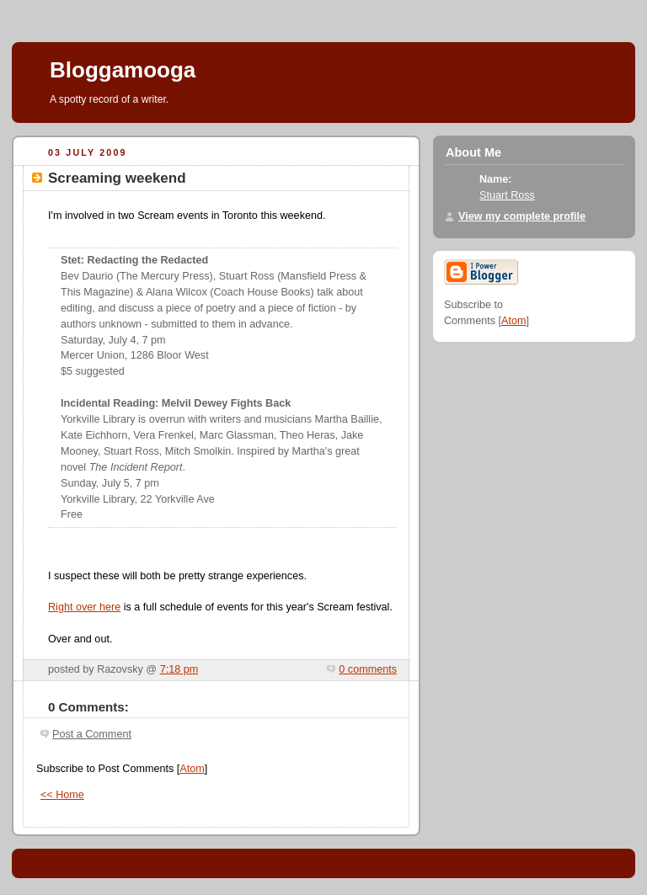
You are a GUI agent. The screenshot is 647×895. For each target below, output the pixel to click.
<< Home (62, 795)
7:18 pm (179, 669)
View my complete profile (522, 216)
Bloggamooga (122, 70)
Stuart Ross (507, 195)
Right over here (84, 607)
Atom (191, 769)
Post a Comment (91, 734)
